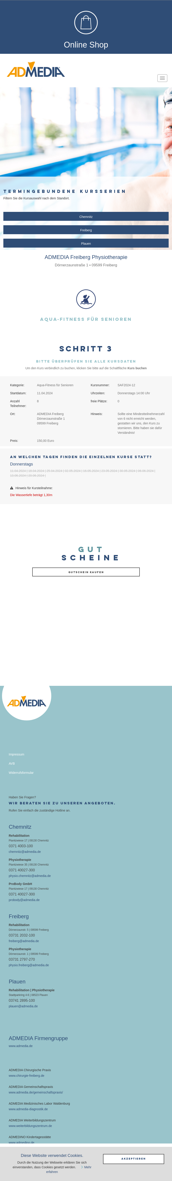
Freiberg (86, 230)
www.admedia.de (21, 1046)
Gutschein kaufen (86, 572)
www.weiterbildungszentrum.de (30, 1126)
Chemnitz (85, 217)
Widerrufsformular (21, 772)
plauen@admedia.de (23, 1006)
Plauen (86, 243)
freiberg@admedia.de (24, 941)
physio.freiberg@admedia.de (29, 965)
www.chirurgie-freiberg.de (26, 1075)
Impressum (16, 754)
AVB (12, 763)
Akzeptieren (133, 1158)
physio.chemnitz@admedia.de (30, 876)
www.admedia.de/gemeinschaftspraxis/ (36, 1092)
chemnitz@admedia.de (25, 851)
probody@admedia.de (24, 900)
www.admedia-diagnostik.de (28, 1109)
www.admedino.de (21, 1142)
